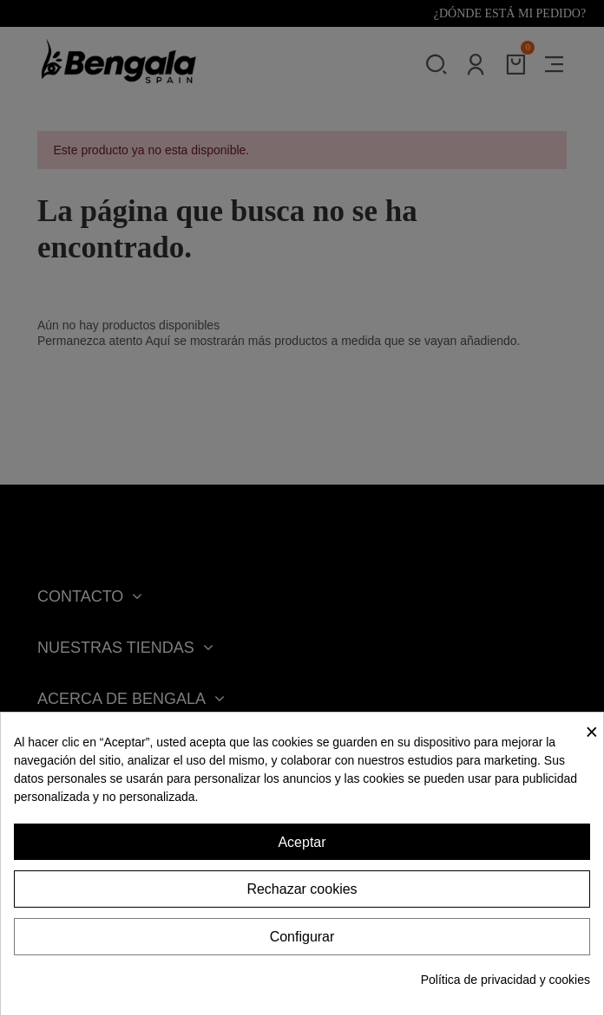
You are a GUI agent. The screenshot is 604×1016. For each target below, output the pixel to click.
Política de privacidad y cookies (505, 980)
